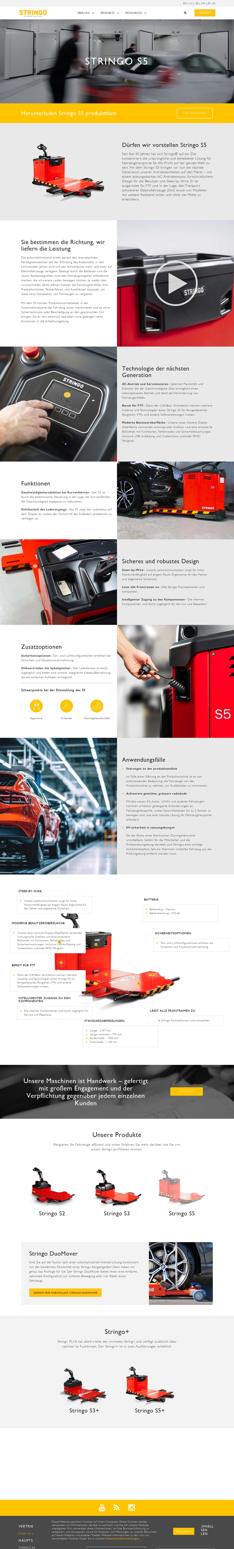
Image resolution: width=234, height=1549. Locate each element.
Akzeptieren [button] (183, 1531)
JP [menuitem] (209, 3)
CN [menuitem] (203, 3)
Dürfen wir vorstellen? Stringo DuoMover (65, 1292)
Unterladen (195, 113)
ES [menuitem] (214, 3)
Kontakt (187, 1091)
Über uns (83, 12)
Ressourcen (134, 12)
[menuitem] (191, 3)
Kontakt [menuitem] (205, 12)
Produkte (107, 12)
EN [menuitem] (185, 3)
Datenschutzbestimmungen (122, 1538)
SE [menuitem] (197, 3)
